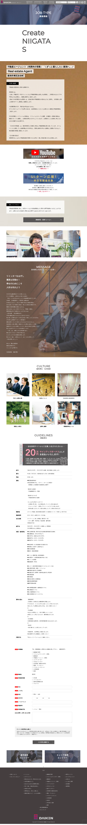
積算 (48, 806)
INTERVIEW (38, 2)
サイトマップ (43, 811)
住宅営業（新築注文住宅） (52, 792)
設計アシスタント (50, 789)
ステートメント (28, 777)
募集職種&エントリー (61, 2)
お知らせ (68, 780)
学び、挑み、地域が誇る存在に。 (32, 787)
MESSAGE (29, 2)
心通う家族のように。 (29, 782)
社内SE (48, 801)
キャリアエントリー (70, 777)
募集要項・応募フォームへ (43, 220)
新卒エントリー (71, 2)
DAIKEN (51, 2)
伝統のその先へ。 (28, 789)
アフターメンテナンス (51, 796)
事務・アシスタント (51, 794)
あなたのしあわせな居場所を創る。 (32, 785)
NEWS (45, 2)
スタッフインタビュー (15, 777)
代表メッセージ (13, 775)
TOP (43, 771)
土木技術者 (49, 799)
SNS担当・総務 (50, 803)
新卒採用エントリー (29, 757)
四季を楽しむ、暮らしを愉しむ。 (32, 792)
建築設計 (49, 780)
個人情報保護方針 (44, 808)
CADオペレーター (51, 787)
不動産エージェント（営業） (53, 782)
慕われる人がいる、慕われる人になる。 (33, 780)
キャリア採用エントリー (67, 757)
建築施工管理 (50, 775)
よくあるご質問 (69, 782)
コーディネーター (50, 785)
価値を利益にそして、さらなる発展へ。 (33, 794)
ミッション (27, 775)
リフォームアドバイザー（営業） (54, 777)
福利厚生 (68, 787)
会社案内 (68, 785)
